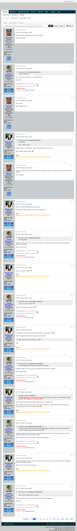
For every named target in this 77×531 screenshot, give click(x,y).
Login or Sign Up (69, 1)
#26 (72, 357)
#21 (72, 201)
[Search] (45, 26)
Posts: (6, 54)
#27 (72, 389)
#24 (72, 295)
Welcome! (13, 12)
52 (58, 518)
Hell (59, 12)
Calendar (22, 14)
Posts (5, 23)
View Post (39, 72)
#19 (72, 134)
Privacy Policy (63, 524)
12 (54, 518)
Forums (5, 12)
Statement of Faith (23, 12)
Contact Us (54, 524)
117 (67, 518)
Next (71, 518)
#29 (72, 455)
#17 (72, 66)
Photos (21, 23)
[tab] (5, 23)
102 (62, 518)
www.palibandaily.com (20, 83)
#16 (72, 30)
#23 (72, 265)
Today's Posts (6, 14)
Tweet (9, 59)
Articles (33, 12)
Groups (53, 12)
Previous (25, 518)
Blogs (46, 12)
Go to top (71, 524)
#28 (72, 420)
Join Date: (7, 52)
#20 (72, 165)
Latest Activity (13, 23)
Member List (15, 14)
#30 (72, 486)
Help (48, 524)
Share (9, 57)
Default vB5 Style (8, 524)
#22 (72, 232)
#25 (72, 327)
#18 (72, 98)
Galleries (40, 12)
